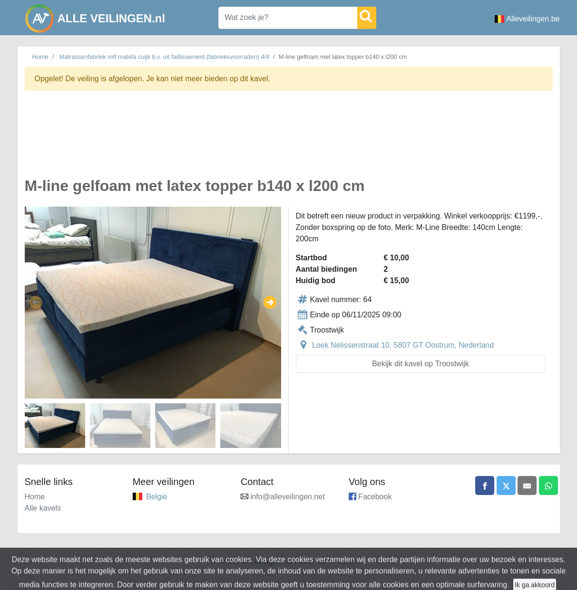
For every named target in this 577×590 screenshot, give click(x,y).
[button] (35, 302)
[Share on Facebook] (484, 485)
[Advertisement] (289, 139)
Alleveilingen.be (527, 19)
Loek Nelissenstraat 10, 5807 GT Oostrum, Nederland (403, 345)
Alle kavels (43, 508)
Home (40, 56)
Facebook (374, 497)
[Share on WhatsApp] (548, 485)
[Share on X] (506, 485)
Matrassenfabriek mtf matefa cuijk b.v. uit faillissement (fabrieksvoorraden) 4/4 (164, 56)
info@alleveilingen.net (287, 497)
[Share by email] (527, 485)
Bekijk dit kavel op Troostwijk (420, 364)
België (156, 497)
